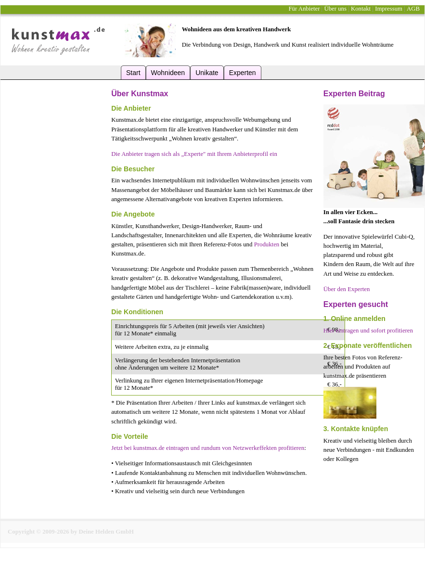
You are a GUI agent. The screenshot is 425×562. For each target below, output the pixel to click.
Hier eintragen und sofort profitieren (368, 330)
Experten (242, 73)
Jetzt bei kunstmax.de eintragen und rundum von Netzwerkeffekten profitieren (207, 448)
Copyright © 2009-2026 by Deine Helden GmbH (71, 531)
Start (133, 73)
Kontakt (361, 8)
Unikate (206, 73)
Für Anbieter (304, 8)
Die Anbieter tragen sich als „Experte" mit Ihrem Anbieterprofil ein (194, 154)
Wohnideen (168, 73)
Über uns (335, 8)
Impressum (388, 8)
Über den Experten (346, 289)
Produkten (267, 244)
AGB (413, 8)
